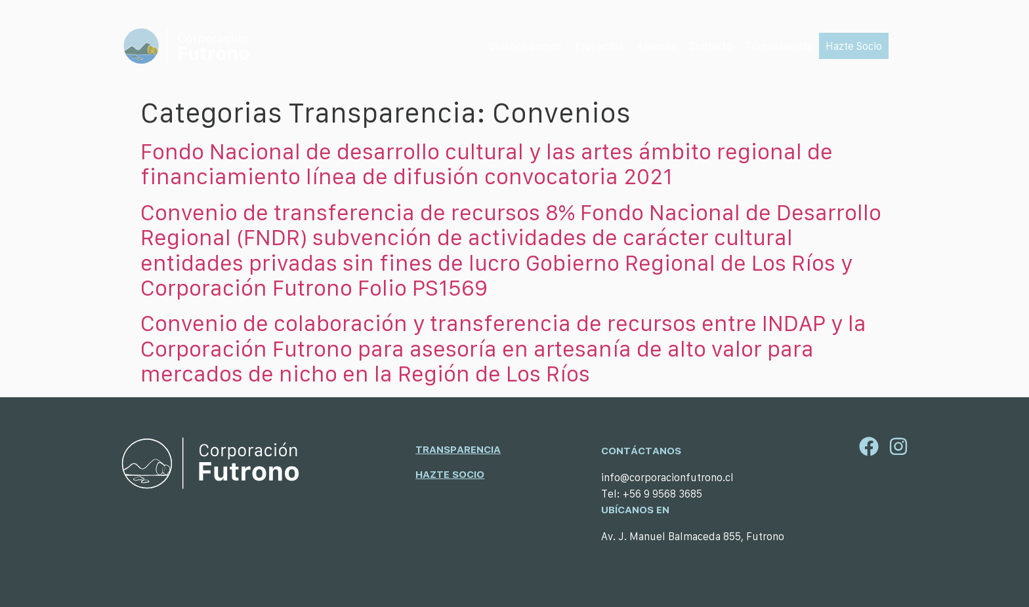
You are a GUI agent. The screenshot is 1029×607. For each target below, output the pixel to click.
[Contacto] (710, 46)
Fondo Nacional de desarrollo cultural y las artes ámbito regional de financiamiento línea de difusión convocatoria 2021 (486, 164)
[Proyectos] (599, 46)
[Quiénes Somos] (525, 46)
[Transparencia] (778, 46)
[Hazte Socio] (854, 46)
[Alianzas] (656, 46)
